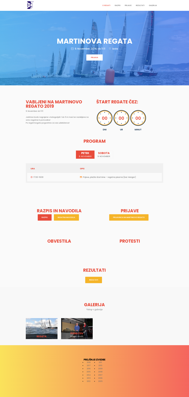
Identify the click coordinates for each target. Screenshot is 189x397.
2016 (89, 368)
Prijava (94, 57)
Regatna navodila (66, 218)
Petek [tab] (84, 154)
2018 (89, 362)
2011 (100, 362)
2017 (89, 365)
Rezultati (140, 5)
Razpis (117, 5)
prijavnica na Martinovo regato (129, 218)
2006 (100, 377)
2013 (89, 377)
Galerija (153, 5)
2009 (100, 368)
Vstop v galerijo (94, 309)
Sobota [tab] (104, 154)
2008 (100, 371)
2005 (100, 381)
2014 (89, 374)
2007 (100, 374)
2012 (88, 381)
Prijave (128, 5)
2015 (89, 371)
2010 (100, 365)
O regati (106, 5)
